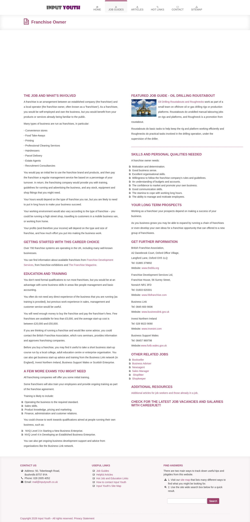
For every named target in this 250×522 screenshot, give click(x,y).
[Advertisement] (125, 59)
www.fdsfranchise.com (154, 294)
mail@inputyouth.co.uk (45, 482)
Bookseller (138, 359)
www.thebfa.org (150, 268)
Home (97, 9)
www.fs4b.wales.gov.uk (154, 345)
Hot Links (157, 9)
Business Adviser (141, 363)
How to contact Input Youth (111, 482)
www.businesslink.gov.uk (155, 311)
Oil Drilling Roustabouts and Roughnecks (181, 101)
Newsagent (138, 367)
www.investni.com (152, 328)
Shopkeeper (139, 378)
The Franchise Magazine (82, 265)
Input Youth (65, 7)
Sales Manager (140, 371)
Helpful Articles (104, 474)
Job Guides (116, 9)
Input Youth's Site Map (108, 485)
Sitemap (196, 9)
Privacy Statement (84, 518)
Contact (178, 9)
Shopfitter (138, 374)
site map (185, 479)
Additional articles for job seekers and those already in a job (164, 393)
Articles (137, 9)
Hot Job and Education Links (112, 478)
